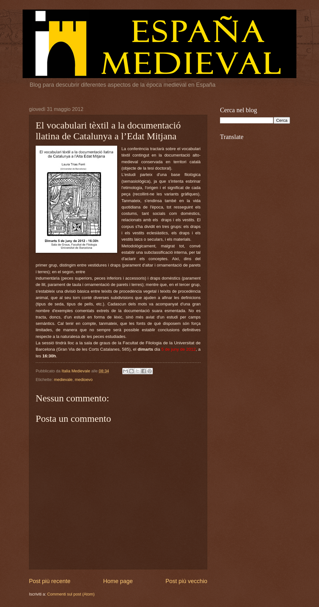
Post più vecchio (186, 581)
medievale (63, 379)
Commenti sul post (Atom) (71, 594)
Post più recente (49, 581)
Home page (118, 581)
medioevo (84, 379)
